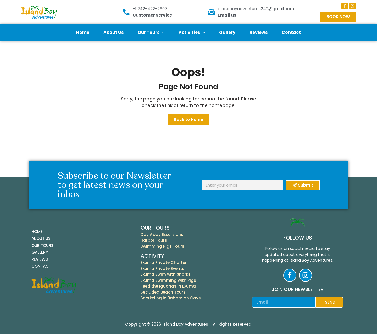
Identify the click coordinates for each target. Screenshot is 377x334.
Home (82, 32)
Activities (192, 32)
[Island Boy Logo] (51, 12)
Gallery (227, 32)
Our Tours (151, 32)
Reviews (259, 32)
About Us (113, 32)
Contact (291, 32)
